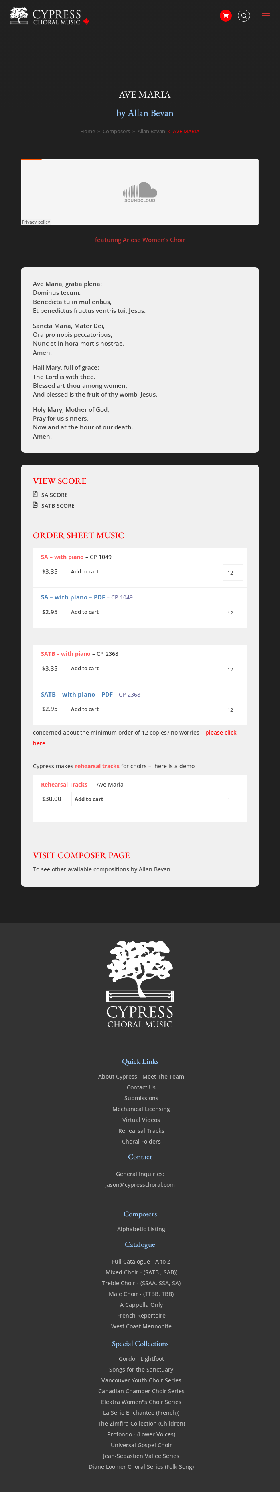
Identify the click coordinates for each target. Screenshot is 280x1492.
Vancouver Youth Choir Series (141, 1380)
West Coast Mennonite (141, 1326)
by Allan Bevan (145, 112)
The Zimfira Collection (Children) (141, 1423)
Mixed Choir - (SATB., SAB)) (141, 1272)
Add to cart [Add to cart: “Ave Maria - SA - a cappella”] (85, 571)
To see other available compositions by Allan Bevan (101, 869)
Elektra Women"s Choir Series (141, 1402)
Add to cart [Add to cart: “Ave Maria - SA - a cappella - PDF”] (85, 611)
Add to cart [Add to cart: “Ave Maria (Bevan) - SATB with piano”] (85, 668)
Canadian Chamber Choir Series (141, 1391)
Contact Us (141, 1087)
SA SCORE (54, 495)
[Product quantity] (233, 572)
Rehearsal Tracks (141, 1130)
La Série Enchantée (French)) (141, 1412)
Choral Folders (141, 1141)
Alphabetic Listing (141, 1229)
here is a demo (174, 766)
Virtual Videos (141, 1120)
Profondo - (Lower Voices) (141, 1434)
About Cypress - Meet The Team (141, 1076)
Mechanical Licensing (141, 1109)
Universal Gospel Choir (141, 1445)
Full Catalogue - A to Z (141, 1261)
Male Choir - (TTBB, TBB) (141, 1294)
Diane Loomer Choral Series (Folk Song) (141, 1466)
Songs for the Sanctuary (141, 1369)
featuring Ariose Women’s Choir (140, 240)
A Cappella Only (141, 1304)
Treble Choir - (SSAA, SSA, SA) (141, 1283)
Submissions (141, 1098)
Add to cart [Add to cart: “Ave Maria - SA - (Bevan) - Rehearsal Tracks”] (89, 799)
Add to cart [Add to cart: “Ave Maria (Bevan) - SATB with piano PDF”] (85, 709)
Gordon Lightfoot (141, 1358)
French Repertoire (141, 1315)
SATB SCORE (58, 505)
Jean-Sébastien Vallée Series (141, 1456)
